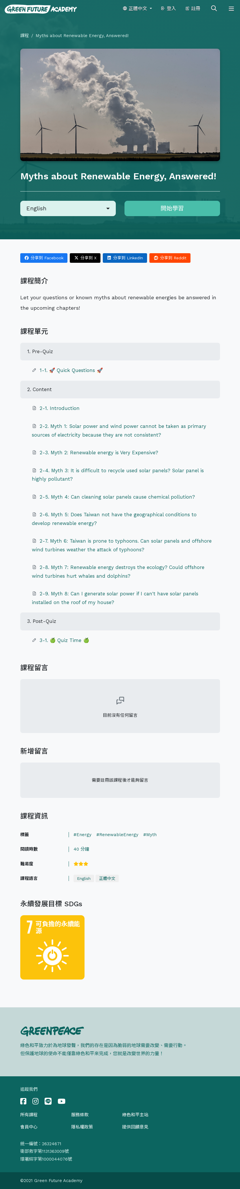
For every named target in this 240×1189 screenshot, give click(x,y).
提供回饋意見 (135, 1127)
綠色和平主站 (135, 1114)
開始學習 (172, 208)
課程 (24, 35)
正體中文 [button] (135, 8)
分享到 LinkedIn (125, 258)
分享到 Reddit (169, 258)
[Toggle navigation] (231, 8)
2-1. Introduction (60, 408)
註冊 (192, 8)
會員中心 (29, 1127)
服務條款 (80, 1114)
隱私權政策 (82, 1127)
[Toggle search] (214, 8)
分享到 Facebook (44, 258)
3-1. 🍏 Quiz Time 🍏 (64, 640)
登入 (168, 8)
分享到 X (85, 258)
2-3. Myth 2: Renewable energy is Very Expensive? (99, 452)
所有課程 (29, 1114)
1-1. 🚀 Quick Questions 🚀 (71, 370)
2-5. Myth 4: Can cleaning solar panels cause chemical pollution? (117, 497)
